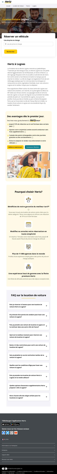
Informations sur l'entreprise (28, 445)
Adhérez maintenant (15, 147)
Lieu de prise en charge (12, 40)
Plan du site (11, 473)
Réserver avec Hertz (28, 459)
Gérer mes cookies (20, 473)
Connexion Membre (32, 147)
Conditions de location (39, 471)
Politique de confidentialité (8, 471)
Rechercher (10, 52)
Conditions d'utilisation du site (24, 471)
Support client (28, 455)
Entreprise (28, 450)
